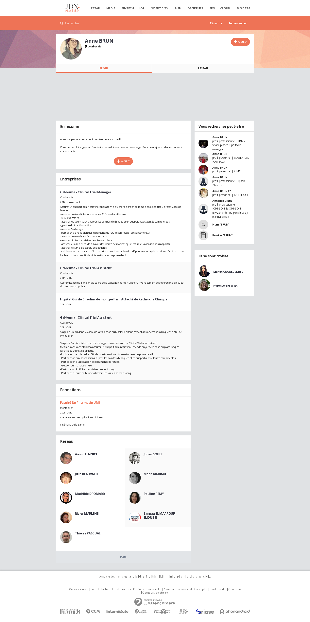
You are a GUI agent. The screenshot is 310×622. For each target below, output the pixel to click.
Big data (243, 8)
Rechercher (72, 23)
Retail (95, 8)
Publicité (105, 589)
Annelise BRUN (222, 201)
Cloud (225, 8)
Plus (123, 557)
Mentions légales (198, 589)
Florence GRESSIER (225, 285)
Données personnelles (149, 589)
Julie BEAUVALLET (88, 474)
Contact (95, 589)
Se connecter (237, 23)
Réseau (203, 68)
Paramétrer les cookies (176, 589)
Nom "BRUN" (221, 224)
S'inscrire (216, 23)
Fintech (128, 8)
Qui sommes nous (78, 589)
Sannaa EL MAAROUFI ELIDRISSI (160, 515)
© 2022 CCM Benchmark (155, 592)
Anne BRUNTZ (221, 191)
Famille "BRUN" (222, 235)
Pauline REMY (154, 494)
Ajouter (242, 41)
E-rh (178, 8)
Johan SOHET (153, 454)
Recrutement (118, 589)
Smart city (159, 8)
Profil (103, 68)
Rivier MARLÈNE (86, 513)
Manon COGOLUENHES (228, 272)
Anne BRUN (219, 137)
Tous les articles (218, 589)
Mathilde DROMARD (90, 494)
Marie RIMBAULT (156, 474)
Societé (131, 589)
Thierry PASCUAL (88, 533)
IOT (142, 8)
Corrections (234, 589)
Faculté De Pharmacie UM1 (80, 402)
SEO (212, 8)
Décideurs (195, 8)
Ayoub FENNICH (86, 454)
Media (110, 8)
